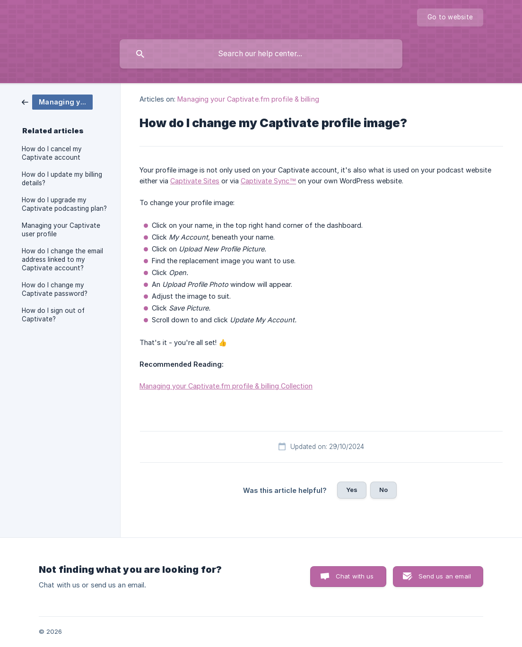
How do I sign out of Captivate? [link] (53, 315)
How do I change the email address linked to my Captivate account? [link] (62, 259)
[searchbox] (261, 54)
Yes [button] (351, 489)
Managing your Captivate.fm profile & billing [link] (248, 99)
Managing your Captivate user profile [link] (61, 230)
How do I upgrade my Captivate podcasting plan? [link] (64, 204)
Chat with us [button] (355, 576)
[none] (450, 17)
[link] (57, 101)
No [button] (383, 489)
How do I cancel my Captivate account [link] (52, 153)
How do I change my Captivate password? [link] (54, 289)
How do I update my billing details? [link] (62, 179)
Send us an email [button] (444, 576)
